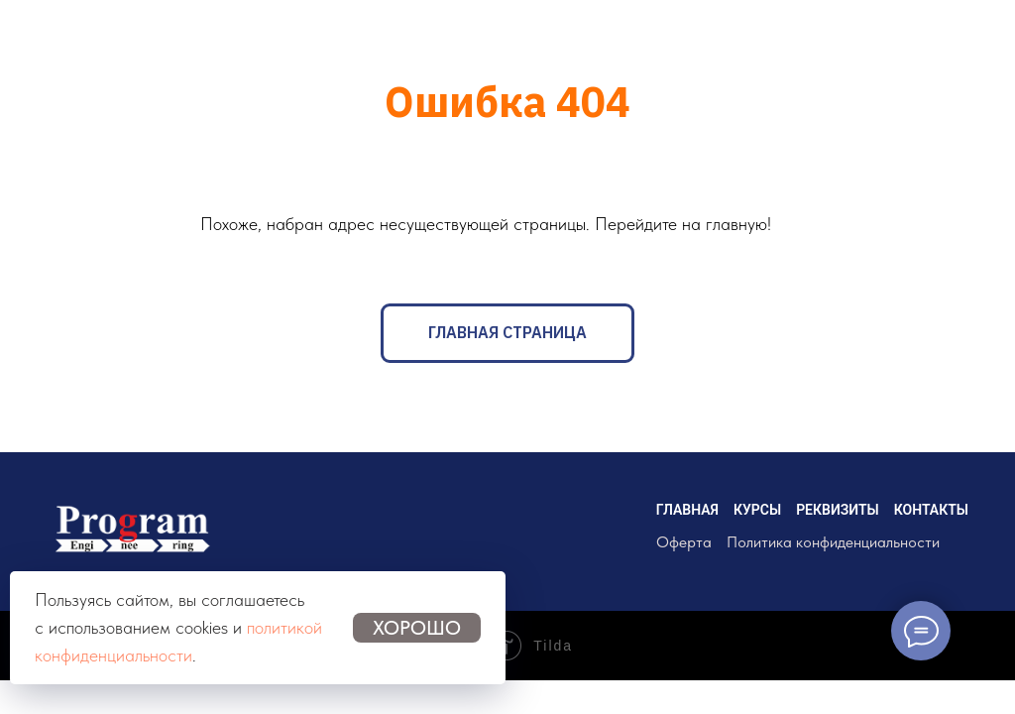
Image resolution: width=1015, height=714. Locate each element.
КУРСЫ (757, 510)
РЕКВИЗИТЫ (837, 510)
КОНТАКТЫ (931, 510)
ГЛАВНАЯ (687, 510)
